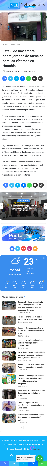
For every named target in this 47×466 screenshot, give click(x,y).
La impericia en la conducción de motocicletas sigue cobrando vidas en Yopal (30, 343)
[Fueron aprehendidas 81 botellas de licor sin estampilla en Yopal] (9, 320)
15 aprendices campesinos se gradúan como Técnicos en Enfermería (23, 208)
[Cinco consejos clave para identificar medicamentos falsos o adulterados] (9, 406)
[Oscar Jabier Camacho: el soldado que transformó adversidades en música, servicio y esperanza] (9, 356)
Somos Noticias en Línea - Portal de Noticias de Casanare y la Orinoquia (24, 444)
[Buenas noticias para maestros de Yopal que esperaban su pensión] (9, 368)
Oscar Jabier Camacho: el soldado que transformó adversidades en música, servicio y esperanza (31, 355)
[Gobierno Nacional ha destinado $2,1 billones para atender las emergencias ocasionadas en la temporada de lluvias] (9, 305)
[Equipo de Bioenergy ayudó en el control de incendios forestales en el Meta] (9, 331)
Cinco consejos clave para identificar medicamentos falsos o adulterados (31, 405)
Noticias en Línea (11, 72)
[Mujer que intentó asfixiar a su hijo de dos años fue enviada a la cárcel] (9, 394)
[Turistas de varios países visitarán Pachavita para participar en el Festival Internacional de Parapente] (9, 379)
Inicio (5, 45)
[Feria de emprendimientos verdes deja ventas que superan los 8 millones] (9, 418)
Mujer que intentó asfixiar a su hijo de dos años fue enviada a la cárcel (31, 393)
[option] (23, 206)
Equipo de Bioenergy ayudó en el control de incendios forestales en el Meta (31, 330)
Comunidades (15, 45)
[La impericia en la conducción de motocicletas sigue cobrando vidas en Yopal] (9, 343)
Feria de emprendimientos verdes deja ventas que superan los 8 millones (31, 417)
